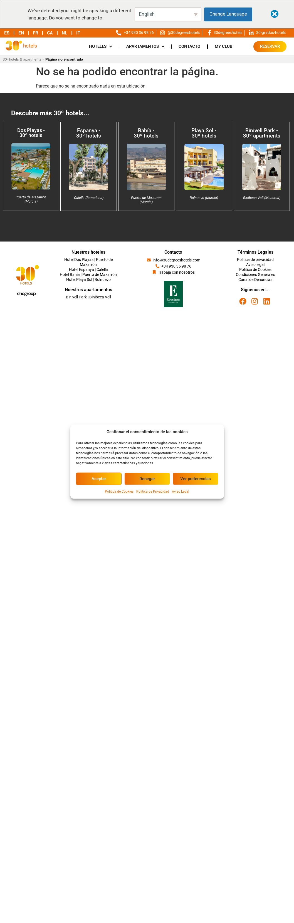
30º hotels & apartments (22, 59)
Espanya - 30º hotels (88, 133)
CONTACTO (189, 46)
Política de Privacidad (152, 491)
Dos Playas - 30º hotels (31, 132)
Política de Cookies (119, 491)
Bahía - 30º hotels (146, 133)
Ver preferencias (195, 478)
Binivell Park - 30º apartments (261, 133)
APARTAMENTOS (145, 46)
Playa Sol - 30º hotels (203, 133)
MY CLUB (224, 46)
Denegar (147, 478)
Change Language (228, 14)
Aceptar (99, 478)
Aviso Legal (180, 491)
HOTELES (100, 46)
